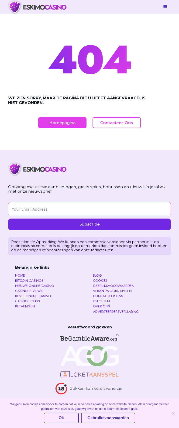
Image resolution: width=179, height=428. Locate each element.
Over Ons (101, 306)
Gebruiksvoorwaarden (113, 286)
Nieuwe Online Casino (34, 286)
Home (20, 276)
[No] (173, 413)
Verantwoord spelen (112, 291)
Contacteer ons (108, 296)
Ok (61, 418)
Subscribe (89, 224)
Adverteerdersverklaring (116, 312)
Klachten (101, 301)
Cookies (100, 281)
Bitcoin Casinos (29, 281)
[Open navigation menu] (165, 7)
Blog (97, 276)
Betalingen (25, 306)
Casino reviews (29, 291)
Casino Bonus (27, 301)
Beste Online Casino (33, 296)
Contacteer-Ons (116, 122)
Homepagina (62, 122)
